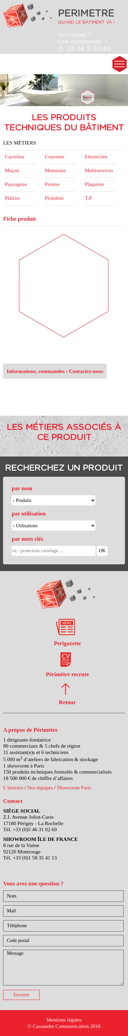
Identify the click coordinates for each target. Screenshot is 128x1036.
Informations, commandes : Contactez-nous (54, 371)
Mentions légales (64, 1020)
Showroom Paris (74, 787)
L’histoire (13, 787)
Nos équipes (40, 787)
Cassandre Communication (61, 1026)
